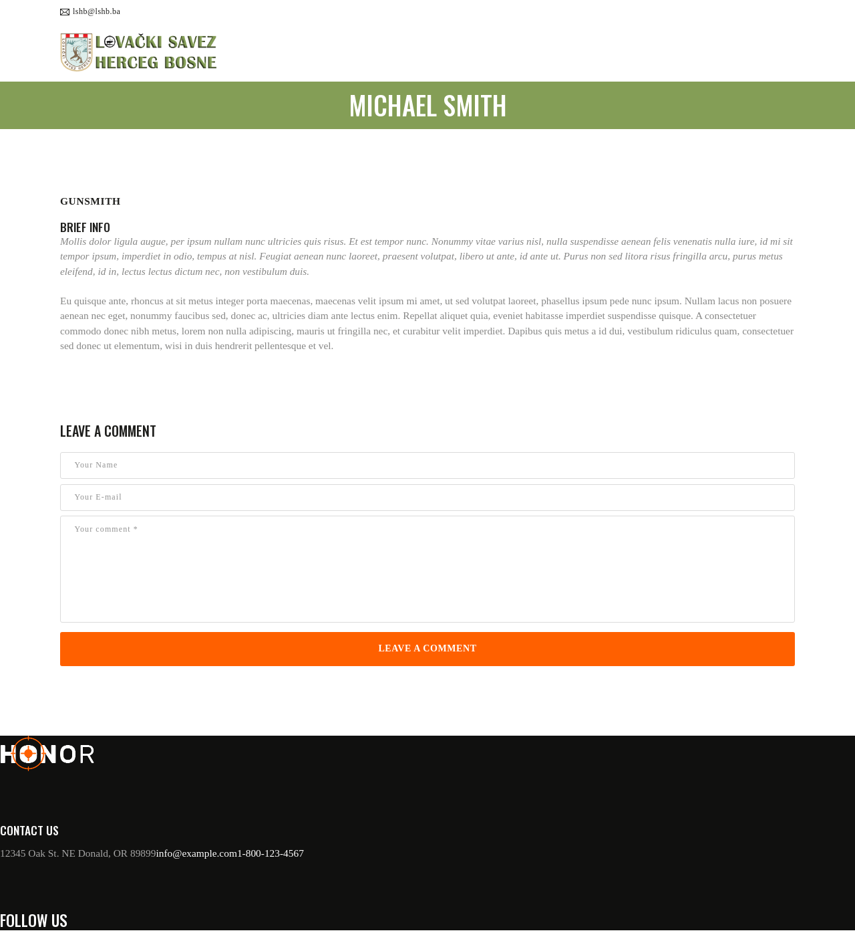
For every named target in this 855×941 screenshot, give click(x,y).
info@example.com (196, 853)
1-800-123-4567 (270, 853)
